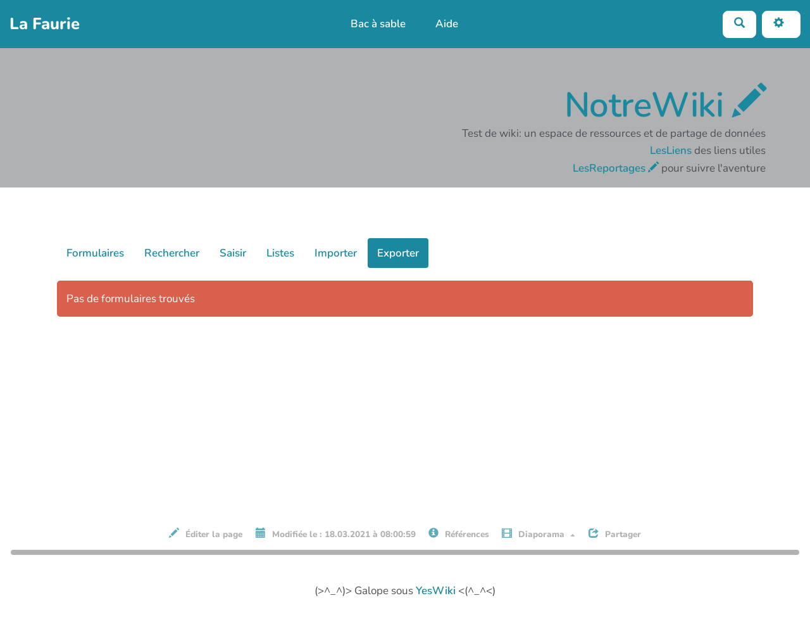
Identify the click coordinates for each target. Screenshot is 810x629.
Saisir (233, 253)
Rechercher (171, 253)
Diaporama (538, 534)
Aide (446, 23)
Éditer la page (205, 534)
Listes (280, 253)
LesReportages (616, 168)
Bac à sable (378, 23)
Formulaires (95, 253)
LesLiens (671, 150)
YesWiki (436, 590)
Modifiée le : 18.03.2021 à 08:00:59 (336, 534)
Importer (336, 253)
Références (458, 534)
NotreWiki (665, 105)
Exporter (398, 253)
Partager (615, 534)
